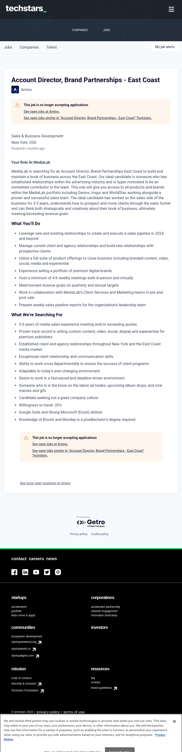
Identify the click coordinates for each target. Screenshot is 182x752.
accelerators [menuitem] (19, 606)
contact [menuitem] (95, 682)
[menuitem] (172, 9)
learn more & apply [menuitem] (23, 615)
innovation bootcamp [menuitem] (104, 615)
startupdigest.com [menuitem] (22, 655)
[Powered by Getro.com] (91, 522)
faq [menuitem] (93, 678)
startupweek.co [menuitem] (21, 648)
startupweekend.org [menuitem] (23, 642)
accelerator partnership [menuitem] (105, 606)
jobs (8, 47)
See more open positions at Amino (45, 483)
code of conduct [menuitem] (21, 678)
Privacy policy (78, 534)
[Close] (174, 727)
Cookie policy (99, 534)
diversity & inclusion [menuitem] (23, 683)
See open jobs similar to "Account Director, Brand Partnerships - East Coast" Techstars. (88, 118)
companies (29, 47)
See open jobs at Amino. (42, 111)
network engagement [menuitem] (104, 611)
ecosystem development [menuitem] (26, 636)
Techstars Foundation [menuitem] (25, 690)
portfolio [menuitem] (16, 611)
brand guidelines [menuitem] (101, 687)
